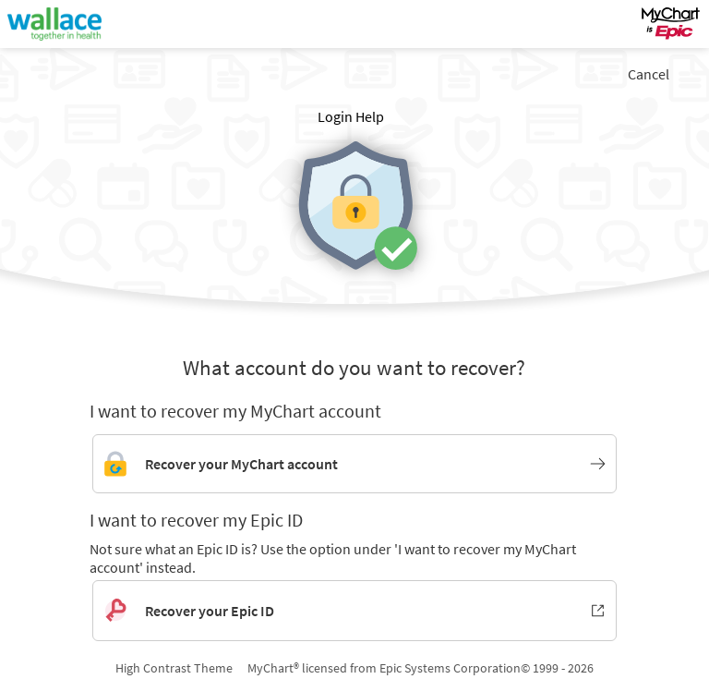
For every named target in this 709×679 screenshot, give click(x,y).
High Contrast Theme (174, 668)
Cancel (648, 74)
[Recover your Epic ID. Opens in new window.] (354, 610)
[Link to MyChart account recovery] (354, 463)
